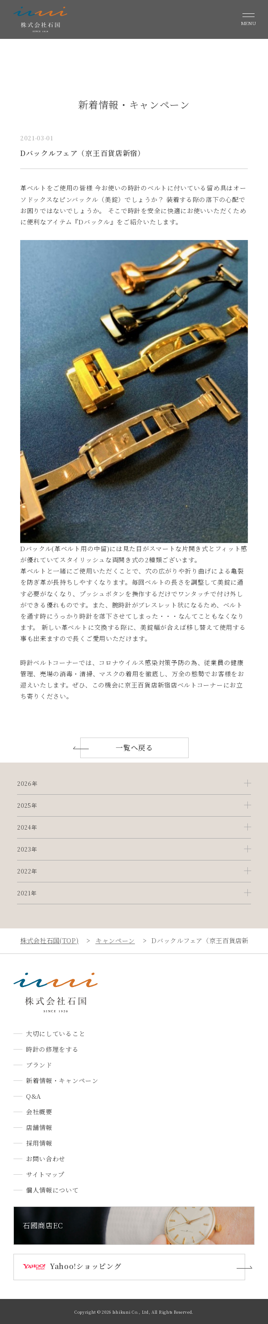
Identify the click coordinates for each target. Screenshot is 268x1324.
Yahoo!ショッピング (85, 1266)
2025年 (27, 805)
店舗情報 (39, 1127)
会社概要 (39, 1111)
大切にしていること (55, 1033)
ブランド (39, 1064)
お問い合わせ (45, 1158)
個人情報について (52, 1189)
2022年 (27, 871)
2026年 (27, 784)
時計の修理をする (52, 1049)
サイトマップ (45, 1174)
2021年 (27, 893)
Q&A (33, 1096)
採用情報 (39, 1142)
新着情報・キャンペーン (62, 1080)
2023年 (27, 849)
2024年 (27, 827)
